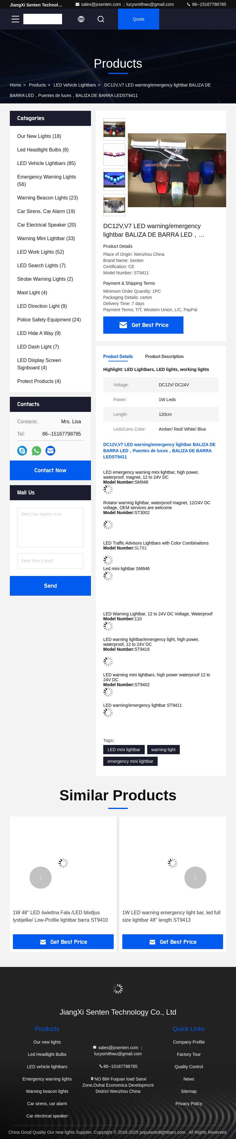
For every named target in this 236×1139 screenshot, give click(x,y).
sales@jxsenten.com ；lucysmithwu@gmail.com (124, 4)
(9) (42, 306)
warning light (163, 749)
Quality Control (189, 1066)
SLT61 (141, 547)
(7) (41, 265)
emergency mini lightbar (130, 761)
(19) (46, 211)
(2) (45, 279)
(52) (40, 252)
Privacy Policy (188, 1103)
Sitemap (189, 1091)
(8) (43, 149)
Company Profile (189, 1042)
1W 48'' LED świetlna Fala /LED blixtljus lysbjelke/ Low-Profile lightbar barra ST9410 (60, 916)
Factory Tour (189, 1054)
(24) (49, 319)
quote (138, 19)
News (188, 1079)
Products (37, 85)
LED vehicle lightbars (75, 85)
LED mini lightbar (124, 749)
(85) (46, 163)
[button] (41, 878)
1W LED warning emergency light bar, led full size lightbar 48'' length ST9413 (171, 916)
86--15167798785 (206, 4)
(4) (32, 292)
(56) (46, 180)
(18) (39, 136)
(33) (46, 238)
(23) (47, 197)
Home (15, 85)
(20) (46, 224)
